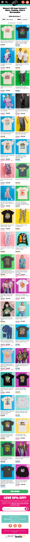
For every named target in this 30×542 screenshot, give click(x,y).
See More (15, 491)
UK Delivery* (15, 517)
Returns (15, 521)
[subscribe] (26, 509)
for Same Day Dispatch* (15, 519)
